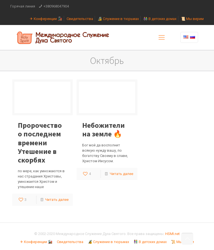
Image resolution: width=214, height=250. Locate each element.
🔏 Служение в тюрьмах (118, 19)
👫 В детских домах (159, 19)
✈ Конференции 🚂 (46, 19)
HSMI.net (172, 234)
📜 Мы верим (192, 19)
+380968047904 (56, 6)
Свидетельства (80, 19)
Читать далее (57, 200)
